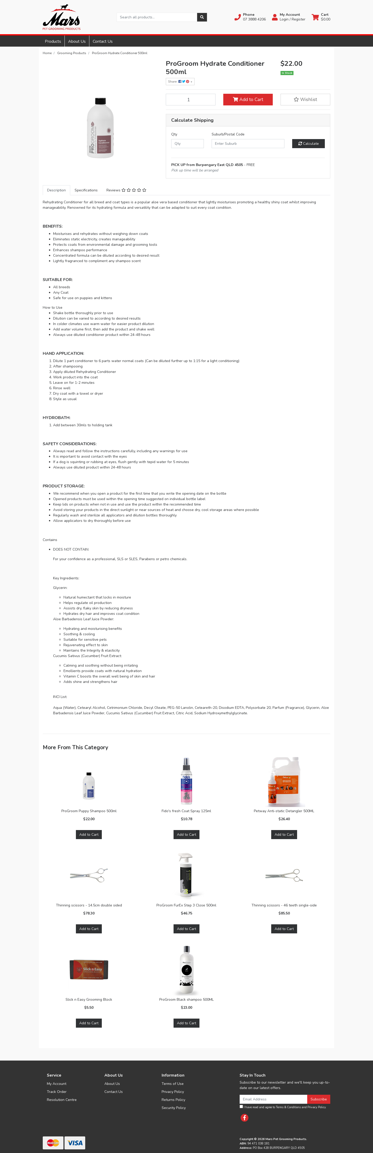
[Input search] (157, 17)
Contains (50, 539)
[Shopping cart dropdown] (321, 17)
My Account (56, 1083)
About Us (77, 41)
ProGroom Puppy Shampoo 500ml (89, 811)
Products (53, 41)
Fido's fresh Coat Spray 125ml (186, 811)
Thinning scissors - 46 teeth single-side (284, 905)
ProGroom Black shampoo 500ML (186, 999)
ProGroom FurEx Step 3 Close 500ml (186, 905)
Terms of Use (173, 1083)
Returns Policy (173, 1099)
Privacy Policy (173, 1091)
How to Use (52, 307)
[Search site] (202, 17)
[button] (250, 17)
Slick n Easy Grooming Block (89, 999)
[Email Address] (273, 1099)
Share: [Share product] (179, 82)
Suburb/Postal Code (228, 134)
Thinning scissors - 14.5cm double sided (89, 905)
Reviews (126, 190)
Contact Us (103, 41)
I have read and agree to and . (283, 1107)
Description (56, 190)
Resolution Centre (62, 1099)
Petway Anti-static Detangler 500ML (284, 811)
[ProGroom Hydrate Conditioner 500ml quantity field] (191, 99)
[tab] (56, 190)
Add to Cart (248, 99)
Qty (174, 134)
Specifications (86, 190)
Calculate (308, 143)
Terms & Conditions (288, 1107)
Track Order (57, 1091)
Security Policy (174, 1107)
